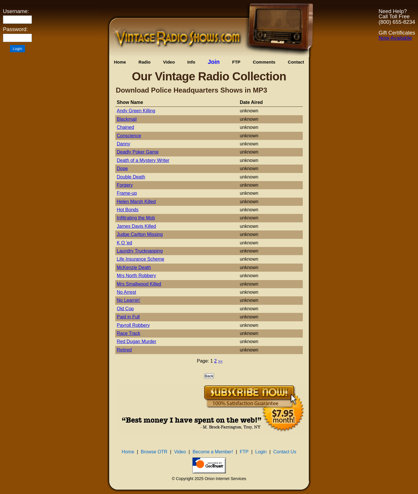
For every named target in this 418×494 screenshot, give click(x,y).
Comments (264, 62)
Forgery (125, 185)
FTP (236, 62)
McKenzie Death (134, 267)
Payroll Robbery (133, 325)
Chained (125, 127)
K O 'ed (124, 242)
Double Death (131, 176)
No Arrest (126, 292)
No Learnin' (128, 300)
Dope (122, 168)
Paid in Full (128, 316)
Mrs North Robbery (136, 275)
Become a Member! (212, 451)
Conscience (129, 135)
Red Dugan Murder (136, 341)
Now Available (395, 38)
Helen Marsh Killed (136, 201)
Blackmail (126, 119)
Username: (16, 11)
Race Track (128, 333)
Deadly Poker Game (137, 151)
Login (260, 451)
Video (169, 62)
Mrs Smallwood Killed (139, 284)
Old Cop (125, 308)
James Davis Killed (136, 226)
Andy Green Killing (136, 110)
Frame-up (127, 193)
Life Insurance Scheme (140, 259)
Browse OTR (154, 451)
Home (120, 62)
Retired (124, 349)
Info (191, 62)
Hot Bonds (127, 209)
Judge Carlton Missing (140, 234)
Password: (15, 29)
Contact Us (284, 451)
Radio (144, 62)
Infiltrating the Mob (136, 217)
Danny (123, 143)
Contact (296, 62)
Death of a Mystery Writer (143, 160)
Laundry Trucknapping (140, 250)
